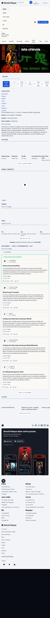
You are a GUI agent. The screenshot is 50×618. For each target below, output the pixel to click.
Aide (2, 537)
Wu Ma (24, 156)
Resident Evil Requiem (7, 502)
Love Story (29, 489)
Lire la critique (7, 276)
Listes (4, 397)
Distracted (28, 517)
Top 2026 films (5, 486)
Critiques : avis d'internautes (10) (17, 246)
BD (2, 510)
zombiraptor (13, 260)
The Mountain (30, 515)
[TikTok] (42, 425)
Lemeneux (12, 366)
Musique (29, 510)
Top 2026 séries (30, 486)
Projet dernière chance (7, 489)
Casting (4, 139)
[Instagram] (39, 425)
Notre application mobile (8, 531)
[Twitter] (33, 425)
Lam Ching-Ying (36, 156)
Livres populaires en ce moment (35, 507)
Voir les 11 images (6, 206)
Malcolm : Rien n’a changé (33, 491)
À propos (4, 528)
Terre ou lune (5, 515)
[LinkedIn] (45, 425)
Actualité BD (4, 520)
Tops (3, 221)
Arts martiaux (21, 46)
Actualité (3, 493)
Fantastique (18, 115)
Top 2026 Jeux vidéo (7, 499)
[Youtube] (48, 425)
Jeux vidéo (5, 497)
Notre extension (6, 534)
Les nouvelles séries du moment (35, 493)
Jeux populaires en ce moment (10, 507)
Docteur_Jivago (14, 286)
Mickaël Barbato (14, 339)
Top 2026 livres (30, 499)
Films (3, 484)
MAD (2, 517)
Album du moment (31, 520)
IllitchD (11, 313)
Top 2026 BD (5, 513)
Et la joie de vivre (30, 502)
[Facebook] (36, 425)
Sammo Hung (5, 156)
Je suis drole (29, 504)
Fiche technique (5, 124)
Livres (28, 497)
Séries (28, 484)
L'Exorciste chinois (30, 46)
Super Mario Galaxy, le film (9, 491)
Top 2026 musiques (31, 513)
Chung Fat (14, 156)
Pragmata (4, 504)
